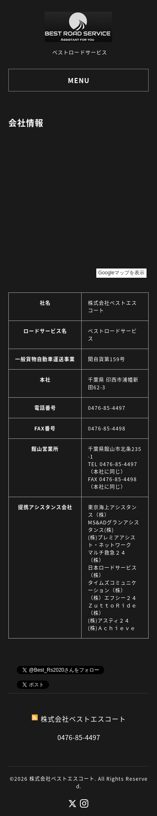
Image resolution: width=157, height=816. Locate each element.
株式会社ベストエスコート (62, 778)
